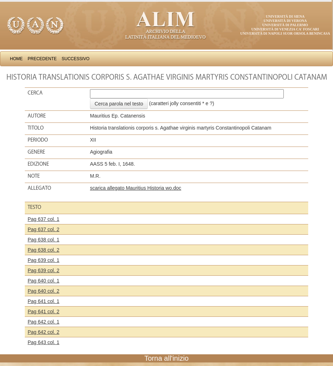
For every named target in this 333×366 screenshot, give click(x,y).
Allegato (39, 187)
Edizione (38, 163)
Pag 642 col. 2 (44, 332)
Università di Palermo (285, 25)
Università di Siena (285, 16)
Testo (34, 207)
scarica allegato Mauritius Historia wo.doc (135, 188)
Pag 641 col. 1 (44, 301)
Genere (36, 151)
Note (34, 175)
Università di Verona (285, 21)
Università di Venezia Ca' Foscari (285, 29)
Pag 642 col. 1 (44, 322)
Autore (37, 115)
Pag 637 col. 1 (44, 219)
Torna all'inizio (167, 358)
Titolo (36, 127)
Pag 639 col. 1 (44, 260)
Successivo (76, 58)
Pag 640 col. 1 (44, 281)
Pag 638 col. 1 (44, 239)
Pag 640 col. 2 (44, 291)
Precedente (42, 58)
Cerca (35, 92)
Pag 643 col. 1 (44, 342)
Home (16, 58)
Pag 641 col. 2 (44, 311)
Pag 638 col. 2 (44, 250)
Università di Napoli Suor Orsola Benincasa (285, 33)
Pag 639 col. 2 (44, 270)
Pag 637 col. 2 (44, 229)
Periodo (38, 139)
